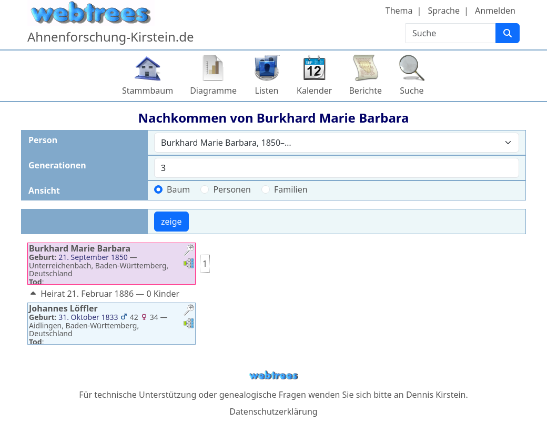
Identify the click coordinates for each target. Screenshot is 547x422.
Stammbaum (147, 90)
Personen (231, 189)
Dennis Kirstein (436, 394)
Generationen (57, 165)
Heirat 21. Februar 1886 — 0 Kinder (103, 293)
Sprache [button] (444, 10)
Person (42, 140)
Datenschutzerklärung (273, 411)
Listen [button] (267, 90)
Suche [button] (411, 90)
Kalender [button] (314, 90)
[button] (189, 251)
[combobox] (337, 142)
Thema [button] (399, 10)
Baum (178, 189)
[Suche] (507, 33)
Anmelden (495, 10)
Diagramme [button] (213, 90)
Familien (291, 189)
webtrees (273, 375)
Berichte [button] (365, 90)
